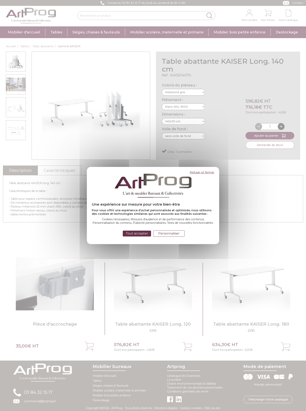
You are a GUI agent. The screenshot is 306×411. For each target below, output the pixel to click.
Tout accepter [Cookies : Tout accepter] (137, 233)
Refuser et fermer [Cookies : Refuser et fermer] (202, 172)
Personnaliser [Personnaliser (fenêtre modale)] (169, 233)
